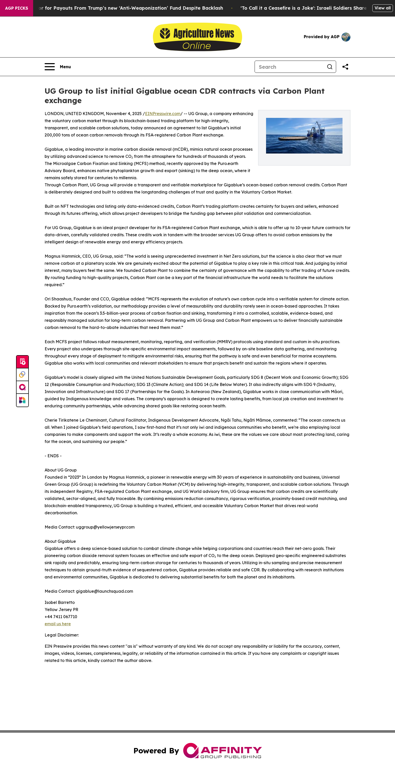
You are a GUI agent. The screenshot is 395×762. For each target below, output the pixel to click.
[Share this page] (345, 67)
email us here (58, 623)
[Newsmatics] (22, 400)
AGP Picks (16, 8)
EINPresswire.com (162, 113)
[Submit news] (22, 362)
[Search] (289, 67)
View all (383, 7)
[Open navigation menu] (58, 67)
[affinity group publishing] (22, 387)
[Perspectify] (22, 374)
